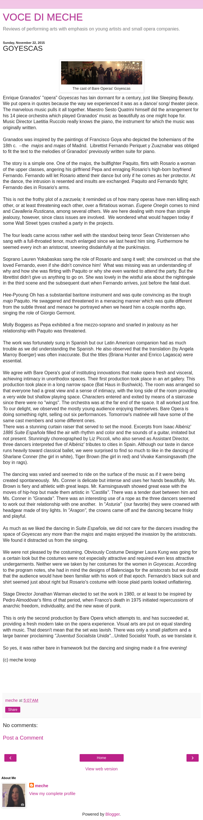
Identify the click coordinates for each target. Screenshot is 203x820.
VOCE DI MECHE (43, 17)
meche (41, 785)
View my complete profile (52, 793)
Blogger (112, 814)
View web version (101, 769)
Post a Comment (23, 738)
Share (12, 710)
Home (101, 758)
